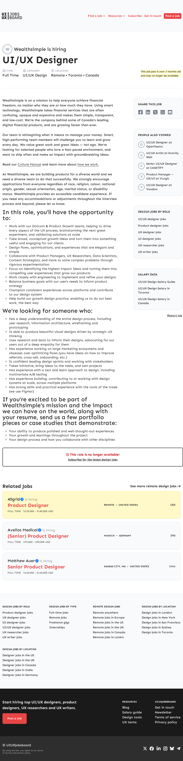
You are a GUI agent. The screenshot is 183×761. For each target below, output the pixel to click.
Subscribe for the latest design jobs (93, 459)
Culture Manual (29, 164)
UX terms (129, 722)
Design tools (132, 717)
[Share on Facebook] (140, 112)
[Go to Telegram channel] (178, 748)
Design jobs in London (157, 612)
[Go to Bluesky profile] (172, 748)
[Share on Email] (170, 112)
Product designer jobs (153, 225)
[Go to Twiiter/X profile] (145, 748)
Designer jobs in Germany (20, 675)
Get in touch (152, 16)
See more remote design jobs (153, 486)
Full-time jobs (58, 612)
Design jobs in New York (158, 617)
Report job (174, 315)
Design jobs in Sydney (157, 627)
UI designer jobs (149, 239)
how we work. (88, 164)
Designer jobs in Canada (19, 665)
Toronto (75, 75)
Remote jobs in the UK (108, 627)
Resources (117, 16)
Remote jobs (58, 617)
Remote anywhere (105, 612)
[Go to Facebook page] (152, 748)
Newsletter (163, 712)
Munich (109, 535)
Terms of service (168, 717)
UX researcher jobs (151, 245)
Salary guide (132, 712)
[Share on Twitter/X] (155, 112)
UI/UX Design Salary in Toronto (154, 290)
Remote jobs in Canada (109, 632)
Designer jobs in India (17, 670)
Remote (58, 75)
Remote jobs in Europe (109, 617)
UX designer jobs (149, 232)
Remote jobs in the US (108, 622)
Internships (57, 627)
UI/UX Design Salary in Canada (154, 301)
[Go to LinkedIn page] (158, 748)
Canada (92, 75)
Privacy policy (166, 722)
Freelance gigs (59, 622)
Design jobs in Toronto (157, 632)
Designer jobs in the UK (18, 660)
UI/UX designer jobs (152, 219)
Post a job (172, 16)
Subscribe (135, 16)
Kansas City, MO (115, 566)
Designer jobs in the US (18, 655)
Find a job (97, 16)
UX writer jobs (148, 252)
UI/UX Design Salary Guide (156, 282)
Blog (125, 707)
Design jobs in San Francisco (161, 622)
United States (128, 504)
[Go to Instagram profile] (165, 748)
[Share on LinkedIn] (147, 112)
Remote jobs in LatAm (108, 637)
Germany (125, 535)
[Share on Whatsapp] (162, 112)
